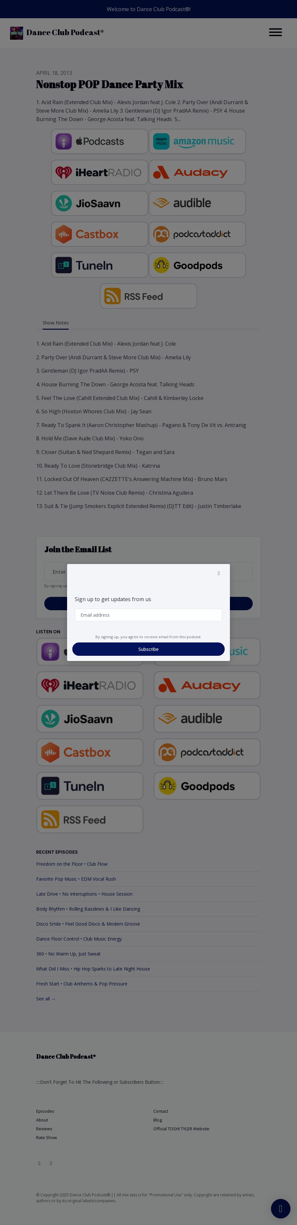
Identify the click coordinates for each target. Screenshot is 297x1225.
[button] (219, 573)
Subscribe (148, 649)
